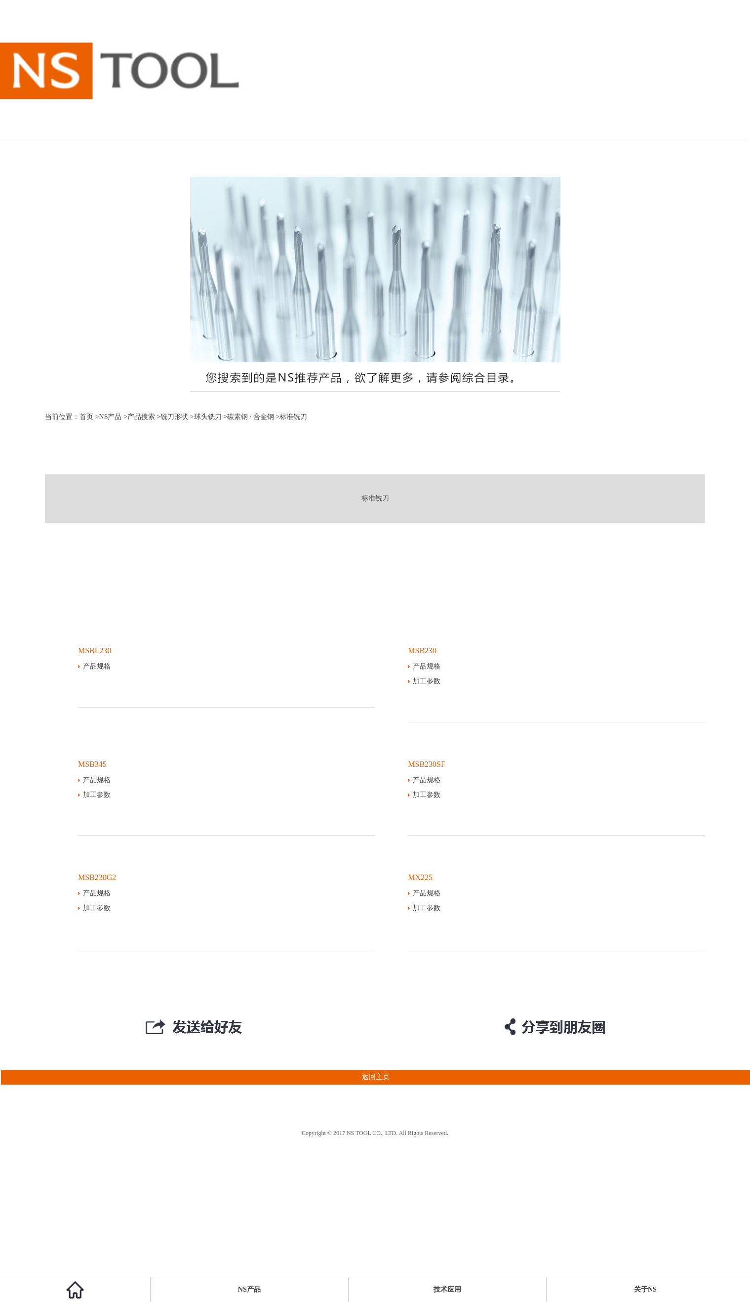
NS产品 (110, 416)
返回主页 (195, 1077)
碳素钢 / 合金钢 (250, 416)
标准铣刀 (375, 498)
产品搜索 (141, 416)
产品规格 (97, 666)
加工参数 (426, 681)
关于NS (645, 1289)
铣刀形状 (174, 416)
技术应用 (447, 1289)
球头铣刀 (208, 416)
